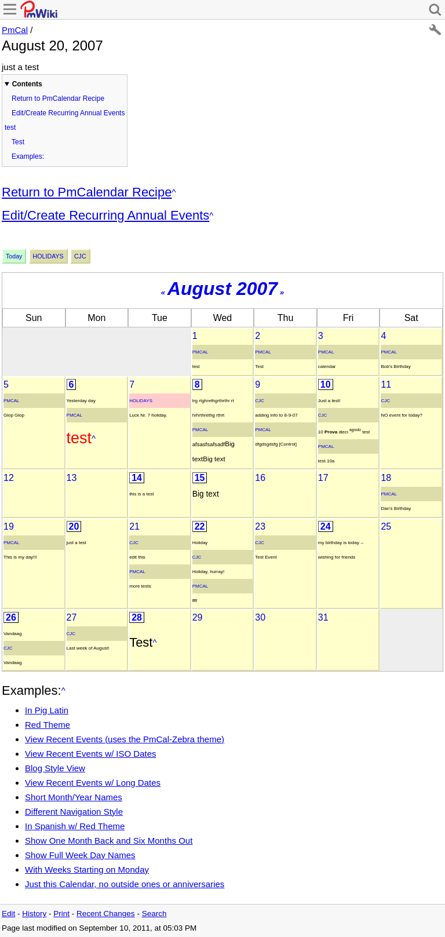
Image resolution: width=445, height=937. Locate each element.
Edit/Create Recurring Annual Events (68, 113)
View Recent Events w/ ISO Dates (90, 754)
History (34, 913)
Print (61, 913)
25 (386, 526)
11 (386, 384)
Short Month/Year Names (73, 797)
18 (386, 478)
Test (18, 142)
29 (197, 617)
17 (323, 478)
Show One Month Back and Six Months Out (108, 840)
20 (74, 526)
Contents (27, 84)
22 (200, 526)
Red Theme (47, 725)
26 (11, 617)
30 (260, 617)
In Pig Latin (46, 710)
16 (260, 478)
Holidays (48, 256)
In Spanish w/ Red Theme (75, 826)
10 (325, 384)
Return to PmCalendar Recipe (58, 98)
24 (325, 526)
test (10, 127)
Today (14, 256)
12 (8, 478)
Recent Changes (105, 913)
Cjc (80, 256)
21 (134, 526)
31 (323, 617)
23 (260, 526)
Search (154, 913)
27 (72, 617)
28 (137, 617)
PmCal (15, 30)
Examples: (28, 156)
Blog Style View (55, 768)
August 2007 (222, 288)
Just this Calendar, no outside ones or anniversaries (124, 884)
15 (200, 478)
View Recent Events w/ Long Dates (93, 782)
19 (8, 526)
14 (137, 478)
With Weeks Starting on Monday (87, 869)
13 (72, 478)
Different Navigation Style (74, 811)
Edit (8, 913)
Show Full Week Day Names (80, 855)
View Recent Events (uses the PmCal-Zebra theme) (124, 739)
